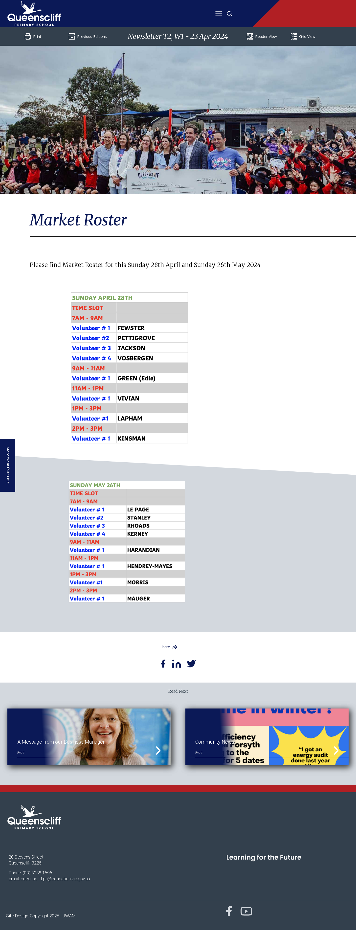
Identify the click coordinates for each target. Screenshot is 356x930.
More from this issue (8, 465)
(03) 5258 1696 (37, 872)
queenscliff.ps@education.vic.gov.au (55, 878)
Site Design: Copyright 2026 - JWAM (41, 915)
